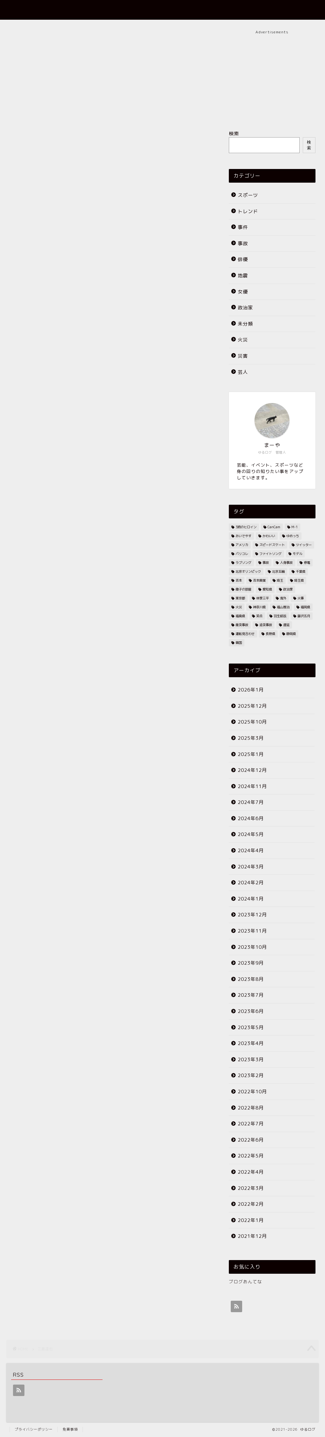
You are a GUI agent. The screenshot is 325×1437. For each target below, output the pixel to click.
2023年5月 (251, 1027)
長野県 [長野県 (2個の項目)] (270, 633)
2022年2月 (251, 1204)
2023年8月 (251, 979)
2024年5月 (251, 834)
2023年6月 (251, 1011)
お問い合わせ (276, 10)
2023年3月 (251, 1059)
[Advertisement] (272, 74)
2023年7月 (251, 995)
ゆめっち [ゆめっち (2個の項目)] (292, 536)
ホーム (207, 10)
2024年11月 (252, 786)
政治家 (245, 307)
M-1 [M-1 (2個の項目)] (294, 527)
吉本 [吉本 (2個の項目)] (238, 580)
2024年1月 (251, 898)
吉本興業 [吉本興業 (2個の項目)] (259, 580)
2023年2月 (251, 1075)
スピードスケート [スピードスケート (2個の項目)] (272, 545)
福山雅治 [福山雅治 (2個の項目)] (283, 607)
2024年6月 (251, 818)
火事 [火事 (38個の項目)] (300, 598)
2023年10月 (252, 947)
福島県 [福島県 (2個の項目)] (240, 616)
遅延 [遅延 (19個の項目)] (286, 625)
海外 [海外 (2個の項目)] (283, 598)
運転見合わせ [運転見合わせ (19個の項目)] (245, 633)
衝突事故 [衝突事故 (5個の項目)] (241, 625)
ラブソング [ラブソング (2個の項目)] (243, 562)
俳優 (243, 259)
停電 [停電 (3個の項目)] (307, 562)
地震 (243, 275)
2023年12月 (252, 914)
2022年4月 (251, 1172)
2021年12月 (252, 1236)
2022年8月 (251, 1107)
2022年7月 (251, 1123)
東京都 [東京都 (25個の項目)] (240, 598)
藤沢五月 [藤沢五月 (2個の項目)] (303, 616)
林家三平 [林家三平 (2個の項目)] (262, 598)
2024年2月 (251, 882)
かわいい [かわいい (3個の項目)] (268, 536)
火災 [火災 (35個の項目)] (238, 607)
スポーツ (248, 195)
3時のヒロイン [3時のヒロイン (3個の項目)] (245, 527)
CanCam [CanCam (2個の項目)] (274, 527)
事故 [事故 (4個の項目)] (265, 562)
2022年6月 (251, 1140)
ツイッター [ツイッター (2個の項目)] (304, 545)
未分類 (245, 323)
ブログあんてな (245, 1281)
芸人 (243, 372)
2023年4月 (251, 1043)
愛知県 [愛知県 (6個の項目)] (267, 589)
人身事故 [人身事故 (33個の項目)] (286, 562)
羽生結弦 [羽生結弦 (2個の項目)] (280, 616)
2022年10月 (252, 1091)
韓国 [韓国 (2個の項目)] (238, 642)
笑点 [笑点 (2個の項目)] (259, 616)
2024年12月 (252, 770)
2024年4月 (251, 850)
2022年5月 (251, 1155)
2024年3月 (251, 866)
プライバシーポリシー (34, 1429)
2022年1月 (251, 1220)
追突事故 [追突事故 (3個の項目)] (265, 625)
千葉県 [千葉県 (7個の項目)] (300, 571)
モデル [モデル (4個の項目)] (297, 553)
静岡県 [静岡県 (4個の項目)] (291, 633)
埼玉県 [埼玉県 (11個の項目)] (299, 580)
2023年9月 (251, 963)
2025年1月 (251, 754)
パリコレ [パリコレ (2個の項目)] (241, 553)
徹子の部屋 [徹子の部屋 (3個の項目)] (243, 589)
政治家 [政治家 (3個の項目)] (288, 589)
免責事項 (70, 1429)
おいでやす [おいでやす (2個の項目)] (243, 536)
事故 (243, 243)
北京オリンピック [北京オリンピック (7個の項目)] (248, 571)
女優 (243, 291)
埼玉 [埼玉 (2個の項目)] (280, 580)
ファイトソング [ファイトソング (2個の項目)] (270, 553)
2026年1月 (251, 689)
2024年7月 (251, 802)
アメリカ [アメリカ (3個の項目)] (241, 545)
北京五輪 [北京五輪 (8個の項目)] (278, 571)
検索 (234, 133)
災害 (243, 356)
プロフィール (238, 10)
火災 (243, 339)
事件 (243, 227)
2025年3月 (251, 738)
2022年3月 (251, 1188)
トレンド (248, 211)
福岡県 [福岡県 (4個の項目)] (305, 607)
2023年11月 (252, 931)
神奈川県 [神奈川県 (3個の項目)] (259, 607)
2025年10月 (252, 721)
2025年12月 (252, 706)
